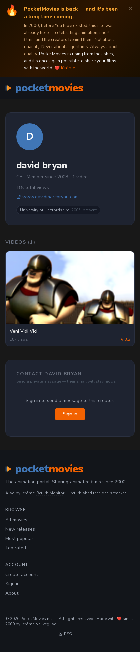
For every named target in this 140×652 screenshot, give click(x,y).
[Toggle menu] (128, 88)
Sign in (70, 414)
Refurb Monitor (50, 493)
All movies (16, 520)
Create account (21, 574)
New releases (20, 529)
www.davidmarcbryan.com (47, 197)
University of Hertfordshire (58, 210)
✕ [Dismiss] (130, 8)
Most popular (19, 538)
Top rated (15, 548)
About (11, 593)
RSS (65, 634)
